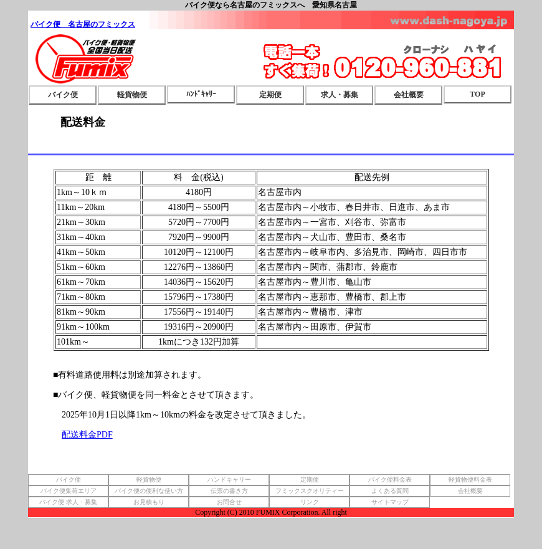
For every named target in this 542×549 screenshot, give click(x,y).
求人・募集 (339, 94)
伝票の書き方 (229, 490)
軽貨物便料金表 (470, 479)
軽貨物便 (132, 94)
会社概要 (409, 94)
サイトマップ (390, 502)
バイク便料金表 (390, 479)
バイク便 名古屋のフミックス (83, 24)
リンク (309, 502)
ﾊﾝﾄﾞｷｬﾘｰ (201, 94)
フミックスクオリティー (309, 490)
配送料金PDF (87, 434)
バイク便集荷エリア (68, 490)
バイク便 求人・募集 (68, 502)
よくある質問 (390, 490)
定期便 (270, 94)
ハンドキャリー (229, 479)
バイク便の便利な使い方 (149, 490)
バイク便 (63, 94)
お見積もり (148, 502)
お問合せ (229, 502)
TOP (477, 94)
